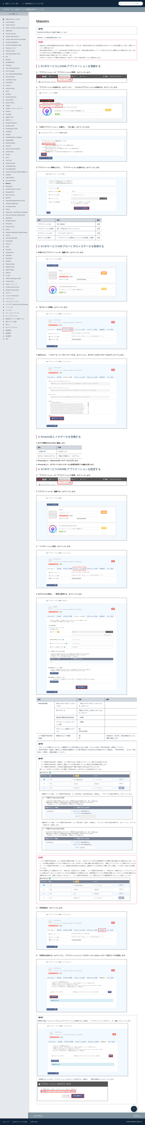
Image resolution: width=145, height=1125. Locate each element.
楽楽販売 (8, 333)
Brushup (8, 59)
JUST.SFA (9, 160)
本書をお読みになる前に (13, 19)
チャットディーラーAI (12, 313)
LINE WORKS (10, 177)
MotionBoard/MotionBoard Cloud (15, 200)
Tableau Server (10, 267)
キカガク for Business (12, 295)
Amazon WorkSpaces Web (13, 45)
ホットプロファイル (12, 316)
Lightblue (8, 174)
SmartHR (8, 249)
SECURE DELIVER (11, 238)
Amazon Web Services (12, 36)
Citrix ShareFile (10, 77)
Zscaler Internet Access (12, 287)
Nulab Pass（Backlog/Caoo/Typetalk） (17, 212)
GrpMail (8, 134)
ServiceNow (9, 241)
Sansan (8, 235)
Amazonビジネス (11, 48)
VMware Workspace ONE (13, 278)
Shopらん (8, 244)
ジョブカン (9, 310)
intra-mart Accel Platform (13, 149)
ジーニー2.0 (9, 307)
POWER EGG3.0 (11, 221)
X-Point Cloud (10, 281)
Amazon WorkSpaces (12, 42)
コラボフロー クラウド (12, 301)
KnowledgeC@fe (11, 169)
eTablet (8, 105)
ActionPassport (10, 22)
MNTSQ (8, 198)
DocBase (8, 94)
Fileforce (8, 111)
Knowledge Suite (11, 166)
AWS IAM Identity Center (13, 54)
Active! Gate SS (10, 25)
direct (7, 91)
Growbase (9, 131)
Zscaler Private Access (12, 290)
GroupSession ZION (12, 128)
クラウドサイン (10, 298)
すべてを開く (13, 14)
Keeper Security (10, 163)
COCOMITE (9, 82)
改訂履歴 (8, 336)
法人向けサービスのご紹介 (20, 1121)
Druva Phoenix (10, 102)
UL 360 (8, 275)
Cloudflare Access (11, 79)
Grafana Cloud (10, 126)
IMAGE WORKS (10, 143)
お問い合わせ (34, 1121)
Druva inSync (9, 100)
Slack (7, 246)
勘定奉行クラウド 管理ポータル (15, 319)
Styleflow (8, 261)
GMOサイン (9, 120)
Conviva (8, 85)
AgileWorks (9, 30)
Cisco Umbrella (10, 71)
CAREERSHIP (10, 62)
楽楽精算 (8, 330)
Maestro (8, 183)
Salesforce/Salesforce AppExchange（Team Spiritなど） (22, 232)
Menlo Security (10, 195)
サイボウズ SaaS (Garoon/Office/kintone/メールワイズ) (22, 304)
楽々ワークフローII (11, 327)
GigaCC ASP (9, 117)
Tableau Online (10, 264)
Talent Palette (10, 270)
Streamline (9, 258)
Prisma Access (10, 226)
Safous (8, 229)
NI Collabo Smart (11, 206)
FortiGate (8, 114)
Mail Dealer (9, 186)
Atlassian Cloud (10, 51)
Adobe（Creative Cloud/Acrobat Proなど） (18, 28)
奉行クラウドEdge (11, 321)
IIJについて (6, 1121)
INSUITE (8, 146)
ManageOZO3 (10, 192)
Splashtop (9, 255)
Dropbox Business (11, 97)
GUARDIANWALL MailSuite (14, 137)
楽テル (8, 324)
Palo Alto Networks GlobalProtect (15, 215)
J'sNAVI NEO (9, 151)
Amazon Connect (11, 33)
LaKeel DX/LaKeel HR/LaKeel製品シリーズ (18, 172)
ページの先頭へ (134, 1109)
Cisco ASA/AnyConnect (12, 68)
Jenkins (8, 154)
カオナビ (8, 293)
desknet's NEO (10, 88)
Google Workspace (11, 123)
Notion (8, 209)
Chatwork (8, 65)
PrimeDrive (9, 223)
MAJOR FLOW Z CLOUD (13, 189)
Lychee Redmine (11, 180)
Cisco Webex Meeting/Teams (14, 74)
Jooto (7, 157)
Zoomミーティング (11, 284)
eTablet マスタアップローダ (14, 108)
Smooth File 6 (10, 252)
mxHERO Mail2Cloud (12, 203)
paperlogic (9, 218)
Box (7, 56)
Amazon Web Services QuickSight (16, 39)
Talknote (8, 272)
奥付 (7, 339)
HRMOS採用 (9, 140)
